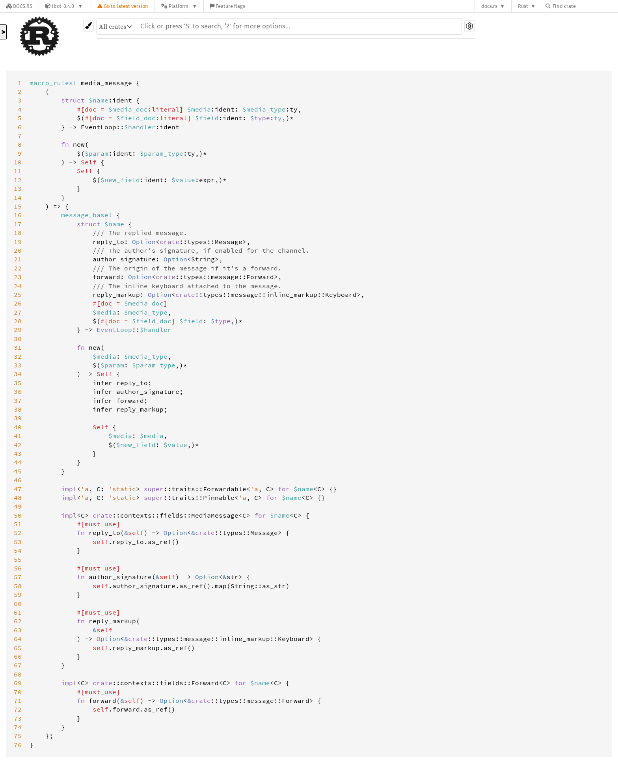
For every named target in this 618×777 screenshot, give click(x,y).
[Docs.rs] (19, 6)
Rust (523, 6)
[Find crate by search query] (585, 6)
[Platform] (179, 6)
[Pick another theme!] (88, 26)
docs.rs (489, 6)
